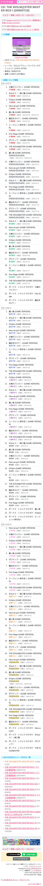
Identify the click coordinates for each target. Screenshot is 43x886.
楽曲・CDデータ (17, 15)
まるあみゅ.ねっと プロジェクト (16, 880)
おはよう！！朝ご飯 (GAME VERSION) (25, 93)
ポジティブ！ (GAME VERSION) (22, 140)
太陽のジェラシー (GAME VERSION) (24, 87)
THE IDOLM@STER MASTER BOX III (20, 789)
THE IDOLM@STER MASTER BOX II (20, 778)
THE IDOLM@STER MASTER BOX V (20, 806)
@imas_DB (29, 868)
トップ (5, 15)
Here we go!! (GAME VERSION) (22, 106)
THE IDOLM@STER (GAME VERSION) (25, 147)
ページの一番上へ (34, 884)
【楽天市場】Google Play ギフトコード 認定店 (23, 29)
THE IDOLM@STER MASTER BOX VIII (21, 828)
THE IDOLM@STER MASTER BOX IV (20, 801)
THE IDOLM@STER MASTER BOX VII (21, 823)
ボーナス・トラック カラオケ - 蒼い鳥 (24, 509)
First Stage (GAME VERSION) (21, 134)
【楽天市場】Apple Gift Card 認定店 (19, 26)
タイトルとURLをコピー (21, 859)
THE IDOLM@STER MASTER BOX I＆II (21, 784)
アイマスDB (8, 2)
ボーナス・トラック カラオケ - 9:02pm (25, 513)
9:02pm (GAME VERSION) (20, 100)
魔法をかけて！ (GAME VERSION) (23, 119)
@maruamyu (37, 868)
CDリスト (30, 15)
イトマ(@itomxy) (36, 870)
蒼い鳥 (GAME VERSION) (19, 112)
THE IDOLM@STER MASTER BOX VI (20, 817)
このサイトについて (35, 866)
